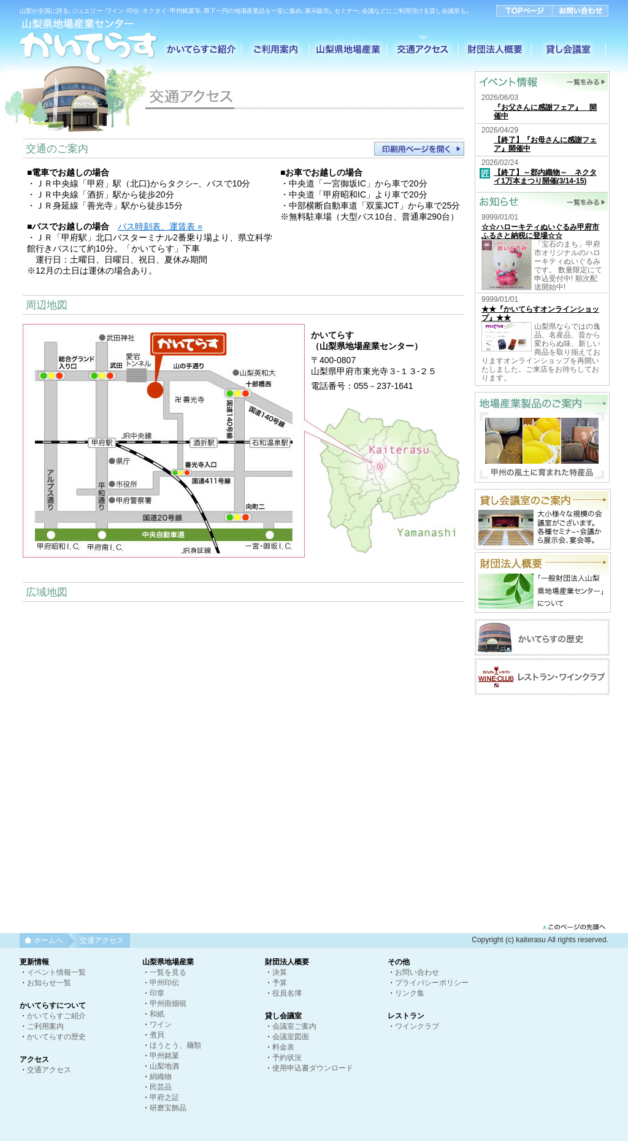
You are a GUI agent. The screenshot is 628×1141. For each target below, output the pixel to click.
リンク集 (409, 993)
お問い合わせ (417, 972)
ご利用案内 (45, 1026)
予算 (279, 982)
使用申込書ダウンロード (312, 1068)
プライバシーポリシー (432, 982)
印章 (157, 993)
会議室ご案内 (294, 1026)
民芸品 (161, 1087)
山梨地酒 (164, 1066)
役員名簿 (287, 993)
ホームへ (48, 940)
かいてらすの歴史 (56, 1036)
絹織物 (161, 1076)
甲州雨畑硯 (168, 1003)
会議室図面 (290, 1036)
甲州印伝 (164, 982)
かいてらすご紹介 (56, 1016)
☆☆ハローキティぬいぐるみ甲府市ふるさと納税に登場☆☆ (540, 231)
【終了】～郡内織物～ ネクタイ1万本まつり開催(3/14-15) (545, 176)
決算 (279, 972)
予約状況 (287, 1057)
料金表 (283, 1047)
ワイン (161, 1024)
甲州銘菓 (164, 1055)
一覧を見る (168, 972)
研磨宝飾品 (168, 1108)
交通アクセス (49, 1070)
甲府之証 (164, 1097)
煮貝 (157, 1035)
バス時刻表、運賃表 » (160, 226)
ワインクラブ (417, 1026)
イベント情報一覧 (56, 972)
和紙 (157, 1014)
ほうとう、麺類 (175, 1045)
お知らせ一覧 (49, 982)
